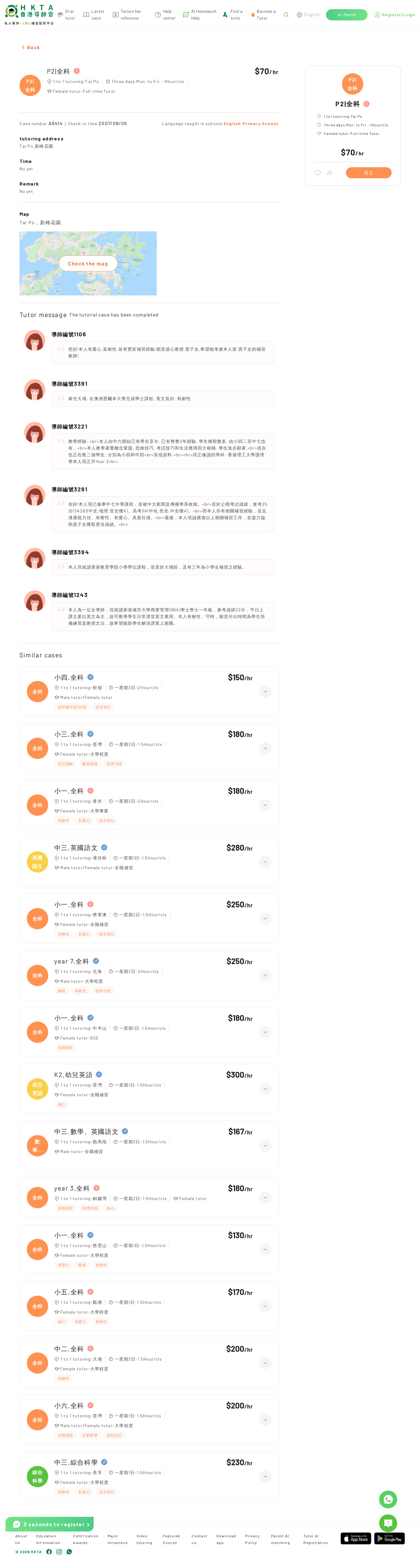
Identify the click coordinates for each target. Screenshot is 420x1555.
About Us (21, 1539)
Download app (226, 1539)
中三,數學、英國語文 (86, 1131)
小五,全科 (69, 1292)
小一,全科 (69, 790)
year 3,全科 (72, 1188)
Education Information (48, 1539)
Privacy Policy (252, 1539)
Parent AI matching (280, 1539)
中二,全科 (69, 1348)
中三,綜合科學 (76, 1462)
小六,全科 (69, 1405)
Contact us (199, 1539)
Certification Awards (86, 1539)
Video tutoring (145, 1539)
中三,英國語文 (76, 847)
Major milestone (117, 1539)
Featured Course (171, 1539)
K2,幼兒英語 (73, 1074)
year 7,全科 (72, 961)
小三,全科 (69, 734)
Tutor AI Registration (315, 1539)
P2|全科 (58, 71)
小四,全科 (69, 677)
